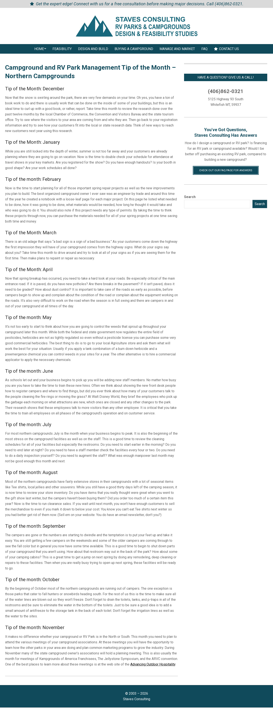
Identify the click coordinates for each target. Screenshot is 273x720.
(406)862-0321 (228, 3)
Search (190, 197)
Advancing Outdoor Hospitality (152, 664)
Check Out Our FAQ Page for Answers (225, 170)
